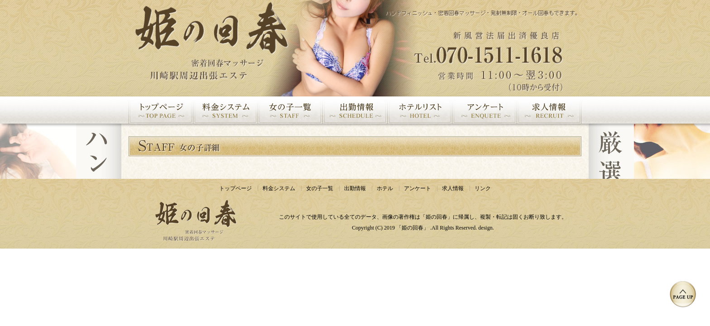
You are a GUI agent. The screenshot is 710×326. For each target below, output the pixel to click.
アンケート (417, 188)
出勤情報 (355, 188)
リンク (483, 188)
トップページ (235, 188)
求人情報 (453, 188)
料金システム (279, 188)
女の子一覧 (319, 188)
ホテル (385, 188)
